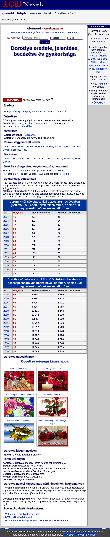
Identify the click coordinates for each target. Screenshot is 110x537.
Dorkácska (38, 158)
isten (16, 126)
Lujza (104, 65)
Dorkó (49, 158)
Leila (105, 38)
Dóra (13, 146)
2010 (6, 245)
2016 (6, 269)
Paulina (102, 83)
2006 (6, 229)
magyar (25, 111)
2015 (6, 265)
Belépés (21, 13)
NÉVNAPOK (98, 102)
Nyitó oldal (8, 13)
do (22, 174)
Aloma (103, 55)
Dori (13, 158)
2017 (6, 273)
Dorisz (49, 146)
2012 (6, 253)
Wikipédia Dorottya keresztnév (22, 514)
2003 (6, 216)
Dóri (27, 158)
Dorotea (76, 146)
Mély (60, 170)
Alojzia (93, 55)
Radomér (101, 68)
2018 (6, 351)
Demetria (102, 59)
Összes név (42, 32)
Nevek (47, 13)
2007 (6, 233)
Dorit (58, 146)
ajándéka (26, 126)
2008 (6, 237)
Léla (97, 65)
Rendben (69, 534)
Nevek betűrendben (22, 32)
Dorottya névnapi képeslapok (44, 361)
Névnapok (35, 13)
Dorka (66, 146)
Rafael (103, 76)
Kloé (102, 62)
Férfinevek (58, 32)
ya (40, 174)
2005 (6, 225)
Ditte (20, 146)
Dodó (6, 158)
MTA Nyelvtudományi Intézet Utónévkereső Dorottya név (37, 520)
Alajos (96, 38)
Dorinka (39, 146)
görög (16, 111)
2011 (6, 249)
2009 (6, 241)
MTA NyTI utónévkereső (18, 517)
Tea (24, 149)
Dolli (6, 146)
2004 (6, 220)
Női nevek (73, 32)
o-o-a (66, 174)
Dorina (29, 146)
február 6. (30, 135)
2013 (6, 257)
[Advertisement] (45, 76)
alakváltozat (39, 111)
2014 (6, 261)
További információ (87, 534)
